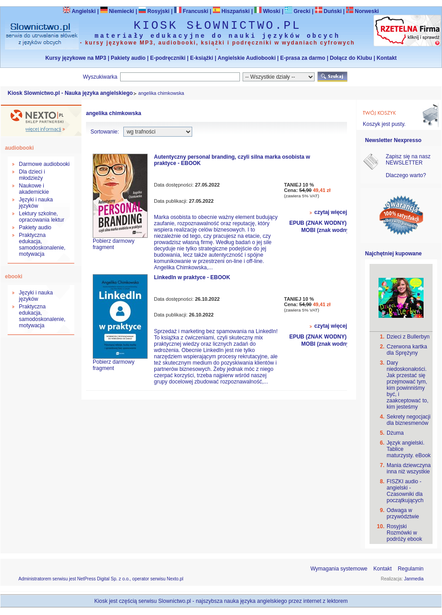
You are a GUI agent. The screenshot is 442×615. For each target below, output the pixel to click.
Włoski (267, 11)
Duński (328, 11)
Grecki (298, 11)
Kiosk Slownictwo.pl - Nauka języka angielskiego (70, 93)
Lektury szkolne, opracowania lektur (41, 216)
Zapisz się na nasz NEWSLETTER (408, 159)
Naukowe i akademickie (34, 189)
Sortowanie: (104, 132)
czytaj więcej (330, 212)
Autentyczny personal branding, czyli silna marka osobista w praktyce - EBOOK (232, 160)
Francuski (191, 11)
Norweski (367, 11)
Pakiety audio (128, 58)
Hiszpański (231, 11)
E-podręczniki (167, 58)
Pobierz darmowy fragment (114, 244)
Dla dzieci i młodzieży (32, 175)
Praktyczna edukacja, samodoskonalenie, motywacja (42, 244)
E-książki (201, 58)
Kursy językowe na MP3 (75, 58)
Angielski (79, 11)
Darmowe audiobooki (44, 164)
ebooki (14, 276)
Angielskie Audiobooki (247, 58)
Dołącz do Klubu (351, 58)
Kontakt (387, 58)
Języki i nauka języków (36, 202)
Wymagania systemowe (339, 569)
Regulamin (411, 569)
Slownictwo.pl (174, 601)
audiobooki (19, 148)
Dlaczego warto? (406, 175)
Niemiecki (117, 11)
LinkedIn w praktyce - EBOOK (192, 277)
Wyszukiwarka (100, 77)
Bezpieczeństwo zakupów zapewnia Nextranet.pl (405, 7)
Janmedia (414, 578)
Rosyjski (154, 11)
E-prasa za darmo (302, 58)
